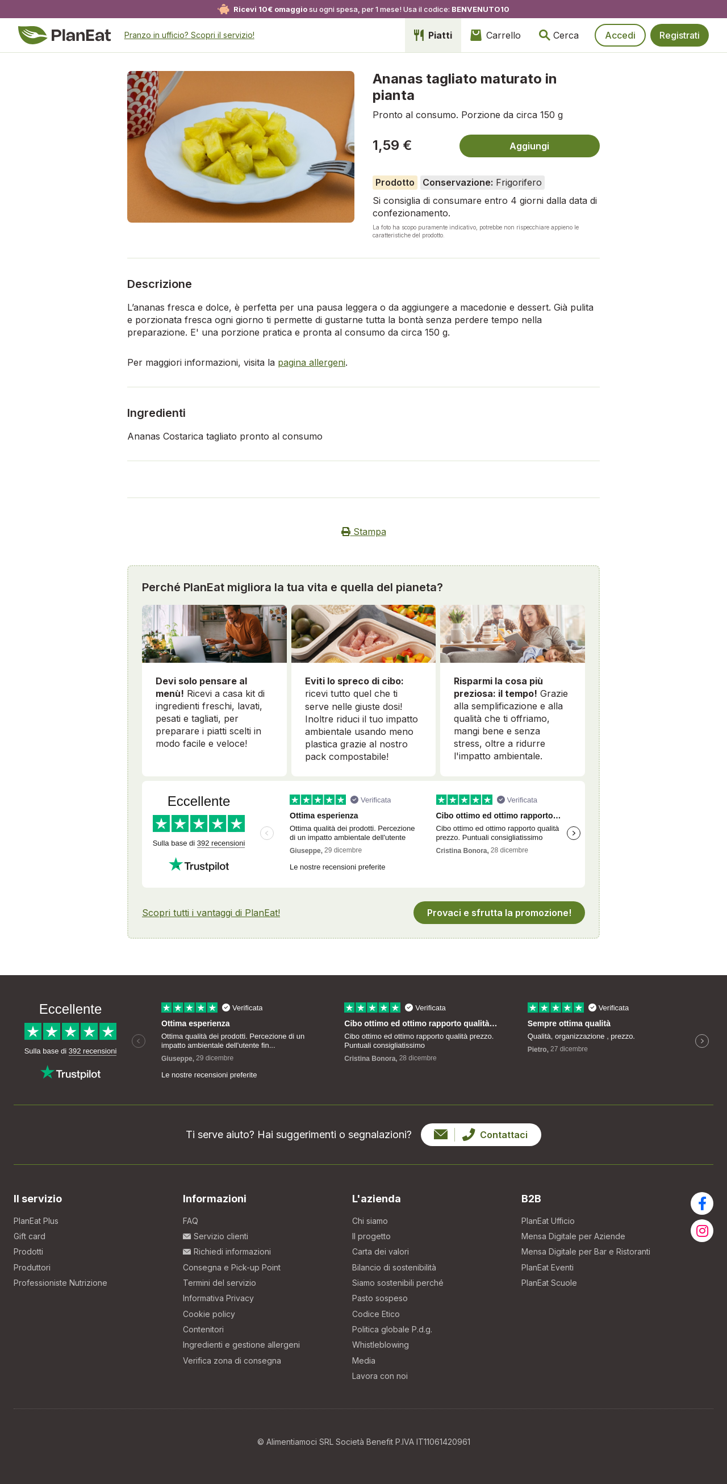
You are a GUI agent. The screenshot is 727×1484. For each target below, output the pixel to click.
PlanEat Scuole (549, 1282)
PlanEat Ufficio (548, 1221)
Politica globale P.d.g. (392, 1329)
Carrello (495, 35)
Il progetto (371, 1236)
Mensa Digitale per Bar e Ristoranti (585, 1251)
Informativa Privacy (218, 1298)
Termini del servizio (219, 1282)
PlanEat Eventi (547, 1267)
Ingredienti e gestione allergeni (241, 1344)
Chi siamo (370, 1221)
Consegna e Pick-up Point (232, 1267)
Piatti (433, 35)
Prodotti (28, 1251)
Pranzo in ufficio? (189, 35)
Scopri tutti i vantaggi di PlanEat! (211, 912)
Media (363, 1360)
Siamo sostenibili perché (398, 1282)
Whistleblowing (380, 1344)
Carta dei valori (380, 1251)
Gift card (29, 1236)
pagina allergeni (311, 362)
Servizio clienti (215, 1236)
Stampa (363, 531)
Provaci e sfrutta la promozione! (499, 912)
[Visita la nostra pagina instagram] (702, 1230)
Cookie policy (209, 1314)
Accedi (620, 35)
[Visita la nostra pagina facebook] (702, 1203)
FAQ (190, 1221)
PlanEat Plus (36, 1221)
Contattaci (481, 1135)
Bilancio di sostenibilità (394, 1267)
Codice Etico (376, 1314)
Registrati (679, 35)
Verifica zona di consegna (232, 1360)
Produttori (32, 1267)
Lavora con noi (380, 1376)
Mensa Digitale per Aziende (573, 1236)
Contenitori (203, 1329)
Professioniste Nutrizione (60, 1282)
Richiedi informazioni (227, 1251)
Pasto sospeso (380, 1298)
